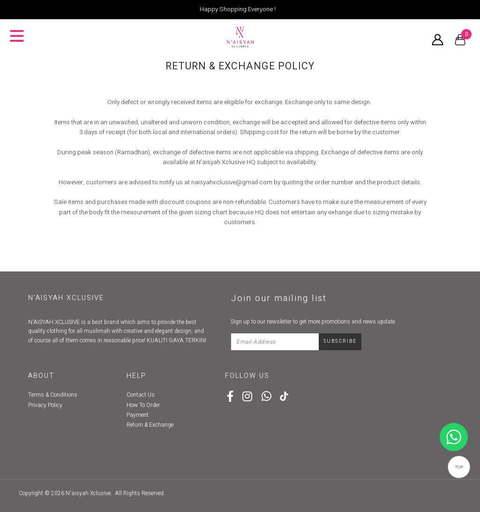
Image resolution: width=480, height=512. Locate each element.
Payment (138, 415)
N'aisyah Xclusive (88, 493)
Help (136, 376)
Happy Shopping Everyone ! (238, 9)
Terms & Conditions (52, 395)
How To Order (143, 405)
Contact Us (141, 395)
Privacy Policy (45, 405)
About (41, 376)
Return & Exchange (150, 425)
